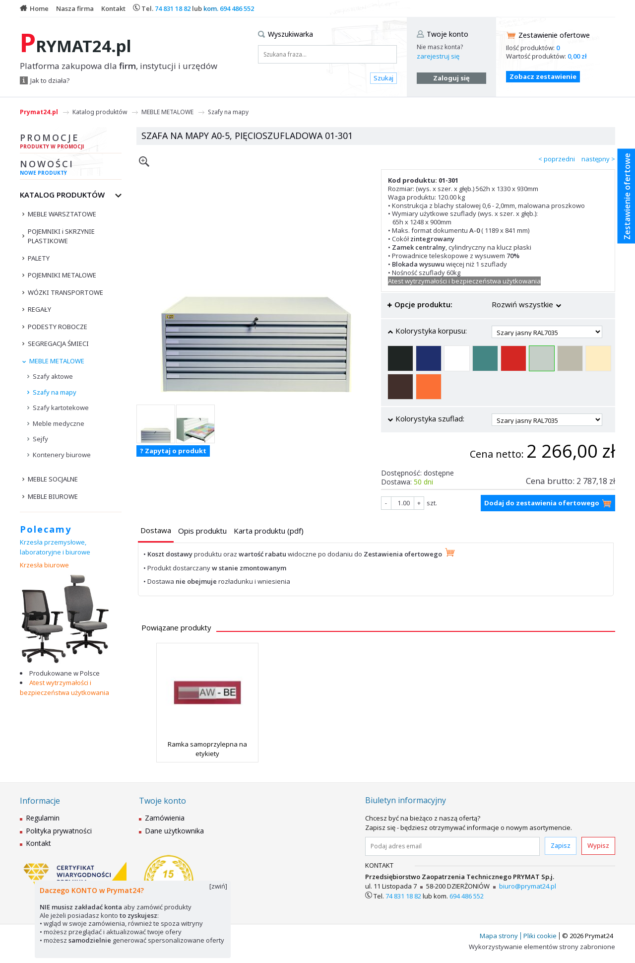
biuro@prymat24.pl (527, 886)
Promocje (71, 142)
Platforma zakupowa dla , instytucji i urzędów (118, 66)
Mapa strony (499, 935)
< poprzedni (556, 158)
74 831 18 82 (172, 8)
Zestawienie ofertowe (554, 35)
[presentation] (156, 530)
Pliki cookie (540, 935)
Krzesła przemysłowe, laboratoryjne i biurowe (55, 547)
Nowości (71, 169)
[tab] (156, 531)
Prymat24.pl (39, 112)
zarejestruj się (438, 56)
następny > (598, 158)
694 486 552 (237, 8)
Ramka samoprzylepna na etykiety (207, 748)
